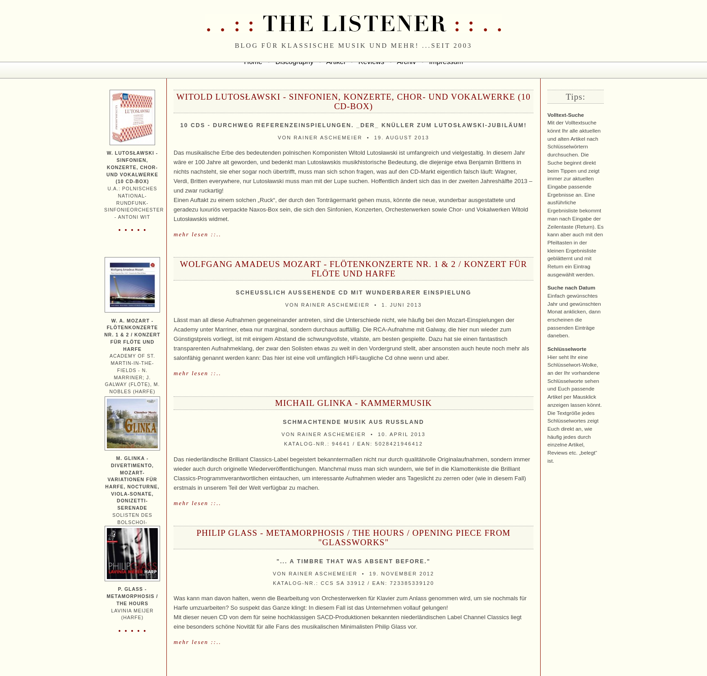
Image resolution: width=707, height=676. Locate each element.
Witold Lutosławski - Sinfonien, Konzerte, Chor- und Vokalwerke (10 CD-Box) (353, 101)
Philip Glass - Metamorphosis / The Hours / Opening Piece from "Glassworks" (354, 537)
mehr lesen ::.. (197, 234)
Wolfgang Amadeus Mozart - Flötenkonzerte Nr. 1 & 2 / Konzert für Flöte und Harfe (353, 268)
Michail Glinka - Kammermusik (353, 403)
